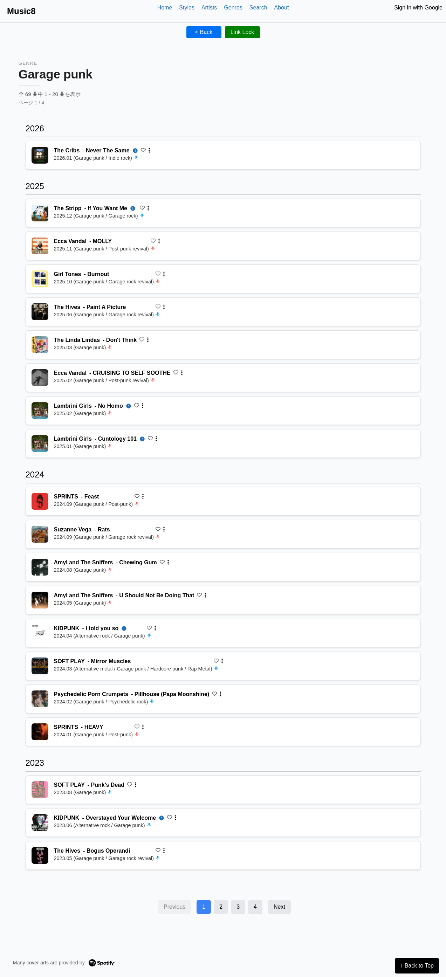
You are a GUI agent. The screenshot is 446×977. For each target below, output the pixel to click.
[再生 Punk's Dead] (40, 789)
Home (164, 8)
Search (258, 8)
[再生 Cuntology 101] (40, 443)
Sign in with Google (418, 8)
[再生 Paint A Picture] (40, 311)
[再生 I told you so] (40, 633)
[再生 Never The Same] (40, 155)
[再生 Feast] (40, 501)
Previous (174, 907)
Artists (209, 8)
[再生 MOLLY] (40, 246)
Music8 (21, 11)
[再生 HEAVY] (40, 731)
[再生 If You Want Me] (40, 213)
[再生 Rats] (40, 534)
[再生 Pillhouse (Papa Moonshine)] (40, 698)
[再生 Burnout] (40, 278)
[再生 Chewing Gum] (40, 567)
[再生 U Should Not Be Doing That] (40, 600)
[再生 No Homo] (40, 410)
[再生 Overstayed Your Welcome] (40, 822)
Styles (186, 8)
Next (279, 907)
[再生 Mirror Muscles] (40, 666)
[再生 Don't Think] (40, 344)
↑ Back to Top (417, 966)
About (281, 8)
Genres (233, 8)
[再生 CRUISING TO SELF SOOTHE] (40, 377)
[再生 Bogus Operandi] (40, 855)
